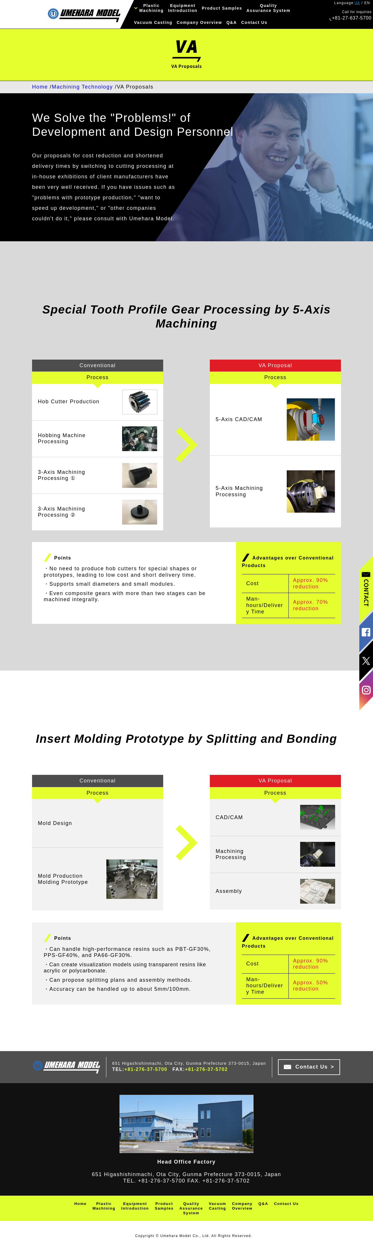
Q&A (231, 22)
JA (357, 3)
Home (80, 1203)
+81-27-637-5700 (351, 17)
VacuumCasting (217, 1205)
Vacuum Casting (153, 22)
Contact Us (254, 22)
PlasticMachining (151, 8)
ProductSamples (164, 1205)
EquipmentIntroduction (183, 8)
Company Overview (199, 22)
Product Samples (222, 8)
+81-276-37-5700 (145, 1069)
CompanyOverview (242, 1205)
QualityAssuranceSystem (191, 1208)
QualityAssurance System (269, 8)
